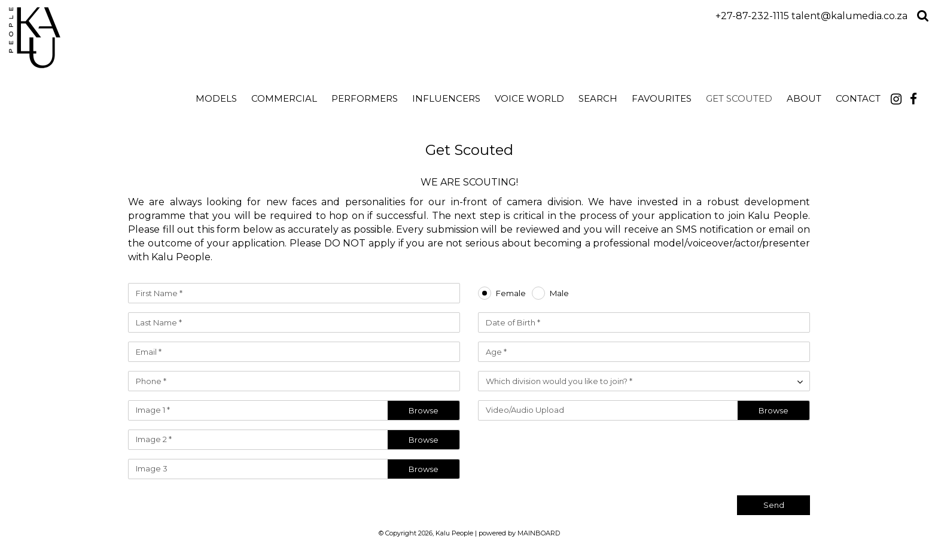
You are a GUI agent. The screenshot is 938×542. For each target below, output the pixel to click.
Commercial (284, 98)
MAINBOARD (538, 533)
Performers (364, 98)
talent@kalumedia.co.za (849, 16)
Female (511, 293)
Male (559, 293)
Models (216, 98)
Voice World (529, 98)
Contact (858, 98)
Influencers (446, 98)
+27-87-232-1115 (752, 16)
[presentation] (719, 453)
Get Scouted (739, 98)
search (597, 98)
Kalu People (115, 37)
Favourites (662, 98)
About (804, 98)
